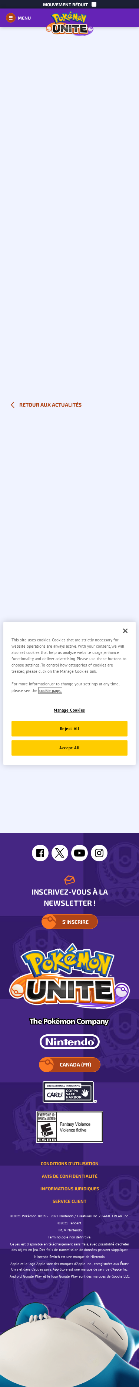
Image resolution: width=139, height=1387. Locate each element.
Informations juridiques (69, 1188)
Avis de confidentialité (69, 1176)
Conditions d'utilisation (70, 1163)
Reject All (69, 729)
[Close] (125, 631)
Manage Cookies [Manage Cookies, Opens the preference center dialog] (69, 710)
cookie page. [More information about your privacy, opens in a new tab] (50, 690)
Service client (69, 1201)
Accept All (69, 748)
